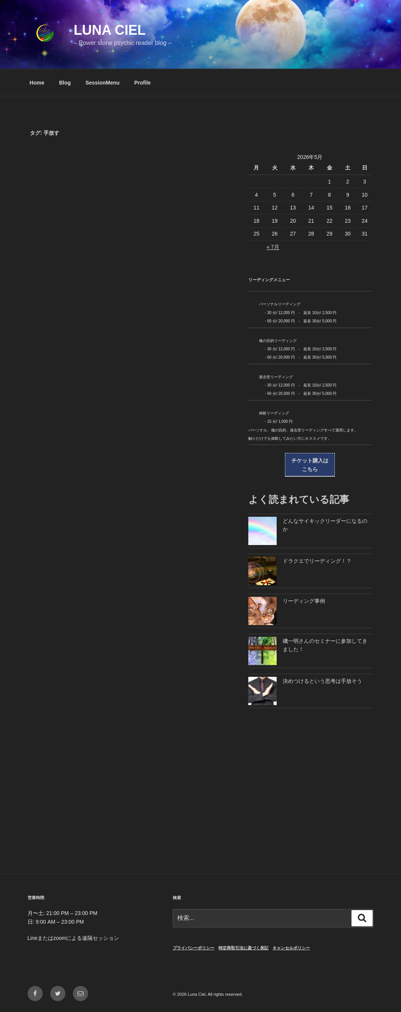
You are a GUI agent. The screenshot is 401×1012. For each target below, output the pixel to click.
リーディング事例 (304, 601)
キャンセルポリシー (291, 948)
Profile (142, 83)
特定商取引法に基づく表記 (243, 948)
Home (36, 83)
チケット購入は (309, 465)
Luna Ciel (110, 30)
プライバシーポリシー (193, 948)
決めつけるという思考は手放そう (322, 681)
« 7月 (272, 247)
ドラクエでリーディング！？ (317, 561)
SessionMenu (102, 83)
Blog (65, 83)
